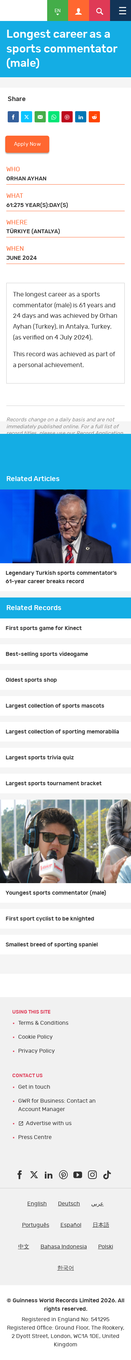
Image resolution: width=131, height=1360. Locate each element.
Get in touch (34, 1087)
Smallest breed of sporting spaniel (52, 944)
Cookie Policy (35, 1037)
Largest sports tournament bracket (54, 783)
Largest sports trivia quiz (40, 757)
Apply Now (27, 144)
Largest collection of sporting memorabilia (62, 732)
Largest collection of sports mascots (55, 706)
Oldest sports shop (31, 680)
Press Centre (35, 1137)
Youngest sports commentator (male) (56, 893)
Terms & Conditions (43, 1023)
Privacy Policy (36, 1051)
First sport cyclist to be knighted (50, 919)
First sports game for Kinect (44, 628)
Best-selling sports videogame (47, 654)
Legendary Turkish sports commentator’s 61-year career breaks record (61, 577)
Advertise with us (49, 1123)
